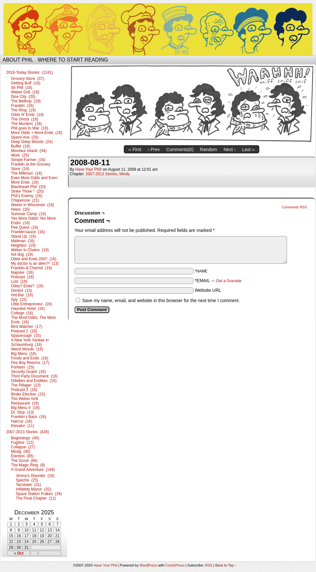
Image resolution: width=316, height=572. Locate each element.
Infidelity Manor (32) (33, 489)
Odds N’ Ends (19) (27, 114)
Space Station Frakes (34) (39, 493)
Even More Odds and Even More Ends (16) (34, 180)
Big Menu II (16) (25, 407)
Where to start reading (73, 59)
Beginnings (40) (25, 438)
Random (208, 149)
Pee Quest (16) (24, 227)
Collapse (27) (23, 447)
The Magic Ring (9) (28, 465)
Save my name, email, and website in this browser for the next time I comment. (161, 300)
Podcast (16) (22, 277)
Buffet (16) (20, 146)
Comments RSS (294, 207)
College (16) (22, 313)
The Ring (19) (23, 110)
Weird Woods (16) (27, 349)
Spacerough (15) (26, 335)
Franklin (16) (22, 105)
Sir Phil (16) (21, 87)
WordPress (148, 565)
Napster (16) (22, 272)
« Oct (19, 553)
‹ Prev (154, 149)
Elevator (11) (22, 426)
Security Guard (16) (28, 371)
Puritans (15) (22, 367)
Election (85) (22, 456)
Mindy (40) (20, 451)
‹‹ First (134, 149)
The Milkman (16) (26, 173)
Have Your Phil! (88, 169)
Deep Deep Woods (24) (32, 141)
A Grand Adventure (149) (33, 469)
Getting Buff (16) (25, 83)
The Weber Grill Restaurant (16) (25, 400)
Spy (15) (19, 299)
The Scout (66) (24, 460)
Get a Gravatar (229, 281)
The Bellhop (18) (26, 101)
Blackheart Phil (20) (28, 187)
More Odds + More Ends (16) (36, 132)
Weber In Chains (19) (30, 250)
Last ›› (248, 149)
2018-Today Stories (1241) (29, 72)
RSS (208, 565)
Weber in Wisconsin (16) (32, 205)
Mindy (124, 174)
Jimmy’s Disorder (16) (35, 475)
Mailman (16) (23, 241)
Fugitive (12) (22, 442)
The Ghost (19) (24, 119)
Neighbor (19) (23, 245)
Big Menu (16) (23, 353)
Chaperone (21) (25, 200)
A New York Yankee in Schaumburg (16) (30, 342)
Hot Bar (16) (22, 295)
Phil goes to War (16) (29, 128)
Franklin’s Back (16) (28, 417)
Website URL (208, 290)
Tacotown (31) (28, 484)
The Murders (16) (26, 123)
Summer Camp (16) (28, 214)
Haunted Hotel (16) (28, 308)
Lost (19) (19, 281)
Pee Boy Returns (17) (30, 362)
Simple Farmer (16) (28, 159)
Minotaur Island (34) (28, 150)
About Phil (18, 59)
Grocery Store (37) (27, 78)
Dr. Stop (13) (22, 412)
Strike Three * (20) (27, 191)
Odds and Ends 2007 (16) (33, 259)
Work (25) (20, 155)
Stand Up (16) (23, 236)
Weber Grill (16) (25, 92)
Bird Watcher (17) (26, 326)
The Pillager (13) (26, 385)
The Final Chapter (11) (36, 498)
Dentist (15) (21, 290)
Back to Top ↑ (226, 565)
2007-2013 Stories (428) (27, 432)
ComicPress (174, 565)
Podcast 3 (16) (24, 389)
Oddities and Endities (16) (33, 380)
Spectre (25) (27, 480)
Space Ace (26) (24, 137)
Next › (229, 149)
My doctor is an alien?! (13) (35, 263)
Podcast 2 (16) (24, 331)
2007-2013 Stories (101, 174)
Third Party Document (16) (34, 376)
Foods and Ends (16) (29, 358)
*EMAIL (218, 280)
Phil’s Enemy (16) (26, 196)
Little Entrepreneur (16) (31, 304)
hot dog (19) (22, 254)
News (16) (20, 209)
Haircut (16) (21, 421)
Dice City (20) (23, 96)
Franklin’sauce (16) (28, 232)
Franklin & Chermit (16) (31, 268)
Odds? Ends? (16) (27, 286)
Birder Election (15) (28, 394)
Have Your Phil (158, 29)
